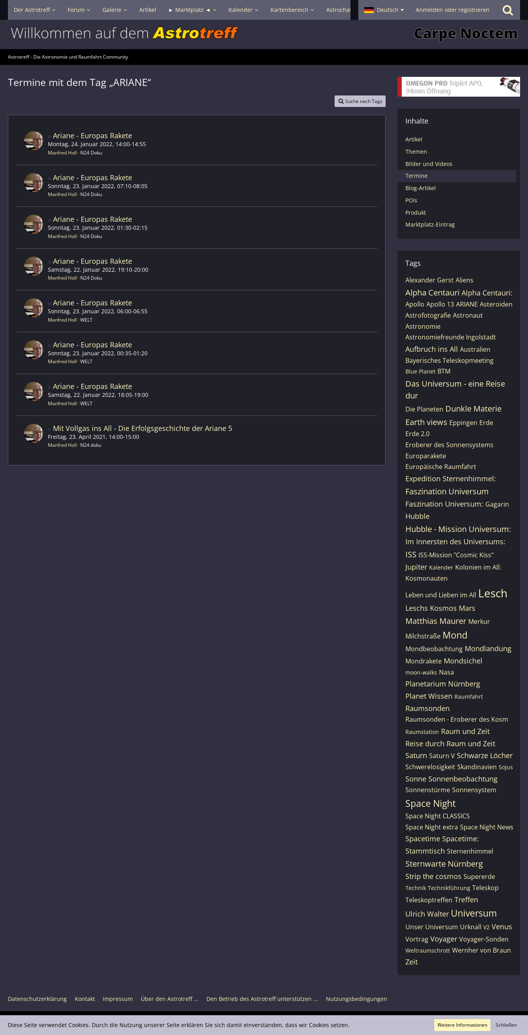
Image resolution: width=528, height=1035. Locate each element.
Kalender (441, 567)
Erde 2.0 (417, 433)
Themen (416, 151)
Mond (455, 635)
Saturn (416, 755)
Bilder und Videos (428, 164)
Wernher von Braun (481, 950)
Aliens (464, 280)
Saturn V (442, 755)
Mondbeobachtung (434, 648)
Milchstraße (423, 636)
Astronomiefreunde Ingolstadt (450, 337)
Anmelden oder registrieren (453, 9)
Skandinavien (477, 766)
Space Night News (486, 827)
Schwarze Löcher (485, 755)
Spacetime (422, 838)
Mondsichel (463, 660)
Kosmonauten (426, 578)
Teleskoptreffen (428, 900)
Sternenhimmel (470, 851)
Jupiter (416, 567)
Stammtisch (425, 851)
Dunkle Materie (473, 408)
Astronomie (423, 326)
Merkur (479, 621)
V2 (486, 927)
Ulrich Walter (427, 914)
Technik (415, 888)
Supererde (479, 876)
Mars (467, 608)
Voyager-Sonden (484, 939)
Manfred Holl (62, 152)
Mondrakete (423, 661)
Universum (474, 913)
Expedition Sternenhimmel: (450, 478)
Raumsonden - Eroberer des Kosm (456, 719)
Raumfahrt (468, 696)
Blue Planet (420, 371)
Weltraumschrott (427, 950)
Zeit (411, 961)
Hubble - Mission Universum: (458, 529)
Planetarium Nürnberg (442, 683)
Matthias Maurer (435, 621)
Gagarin (497, 504)
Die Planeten (424, 409)
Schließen (506, 1025)
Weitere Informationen (462, 1025)
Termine (416, 175)
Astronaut (468, 315)
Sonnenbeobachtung (463, 778)
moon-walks (421, 672)
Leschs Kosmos (431, 608)
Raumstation (422, 732)
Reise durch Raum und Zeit (450, 743)
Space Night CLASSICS (437, 816)
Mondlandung (488, 648)
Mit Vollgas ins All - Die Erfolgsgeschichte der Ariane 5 (142, 428)
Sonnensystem (474, 789)
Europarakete (425, 456)
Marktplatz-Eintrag (430, 224)
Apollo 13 (440, 304)
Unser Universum (431, 927)
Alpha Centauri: (487, 292)
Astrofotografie (428, 315)
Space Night (430, 803)
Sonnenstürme (427, 789)
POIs (411, 200)
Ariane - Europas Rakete (92, 135)
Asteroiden (496, 304)
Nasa (446, 672)
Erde (486, 422)
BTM (443, 371)
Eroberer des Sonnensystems (449, 444)
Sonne (415, 778)
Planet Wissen (428, 696)
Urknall (470, 927)
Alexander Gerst (429, 280)
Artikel (413, 139)
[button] (384, 10)
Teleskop (485, 887)
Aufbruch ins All (431, 349)
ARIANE (467, 304)
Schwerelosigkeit (430, 766)
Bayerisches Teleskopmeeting (449, 360)
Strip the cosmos (433, 876)
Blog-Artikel (420, 188)
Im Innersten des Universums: (455, 541)
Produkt (415, 212)
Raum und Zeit (465, 731)
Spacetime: (460, 838)
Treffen (466, 899)
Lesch (492, 592)
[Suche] (508, 10)
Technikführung (449, 888)
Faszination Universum (447, 491)
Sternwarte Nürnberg (444, 863)
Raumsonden (427, 708)
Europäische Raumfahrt (440, 466)
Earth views (426, 422)
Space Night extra (431, 827)
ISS (410, 554)
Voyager (443, 939)
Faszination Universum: (444, 504)
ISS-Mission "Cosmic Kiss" (456, 555)
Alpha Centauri (432, 292)
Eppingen (463, 422)
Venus (502, 926)
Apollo (414, 304)
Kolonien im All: (478, 567)
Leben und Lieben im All (440, 595)
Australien (475, 349)
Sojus (506, 767)
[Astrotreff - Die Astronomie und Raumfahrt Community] (264, 34)
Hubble (417, 516)
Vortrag (416, 939)
